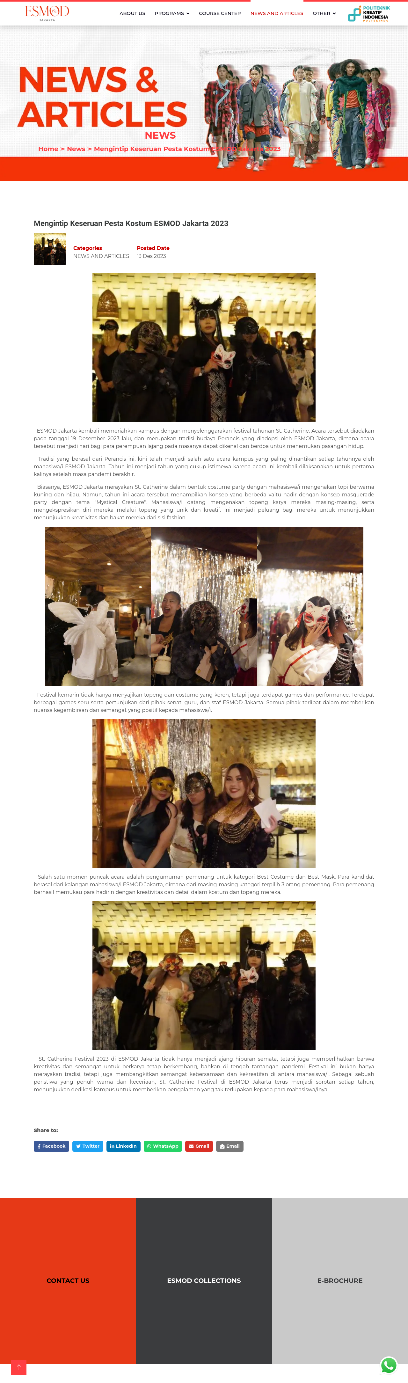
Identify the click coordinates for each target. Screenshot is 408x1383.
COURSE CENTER (220, 13)
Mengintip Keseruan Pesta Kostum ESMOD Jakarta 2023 (187, 149)
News (76, 149)
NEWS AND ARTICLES (277, 13)
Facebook (53, 1147)
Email (254, 1147)
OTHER (321, 13)
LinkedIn (134, 1147)
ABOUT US (132, 13)
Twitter (95, 1147)
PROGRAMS (169, 13)
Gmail (219, 1147)
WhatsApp (179, 1147)
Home (48, 149)
